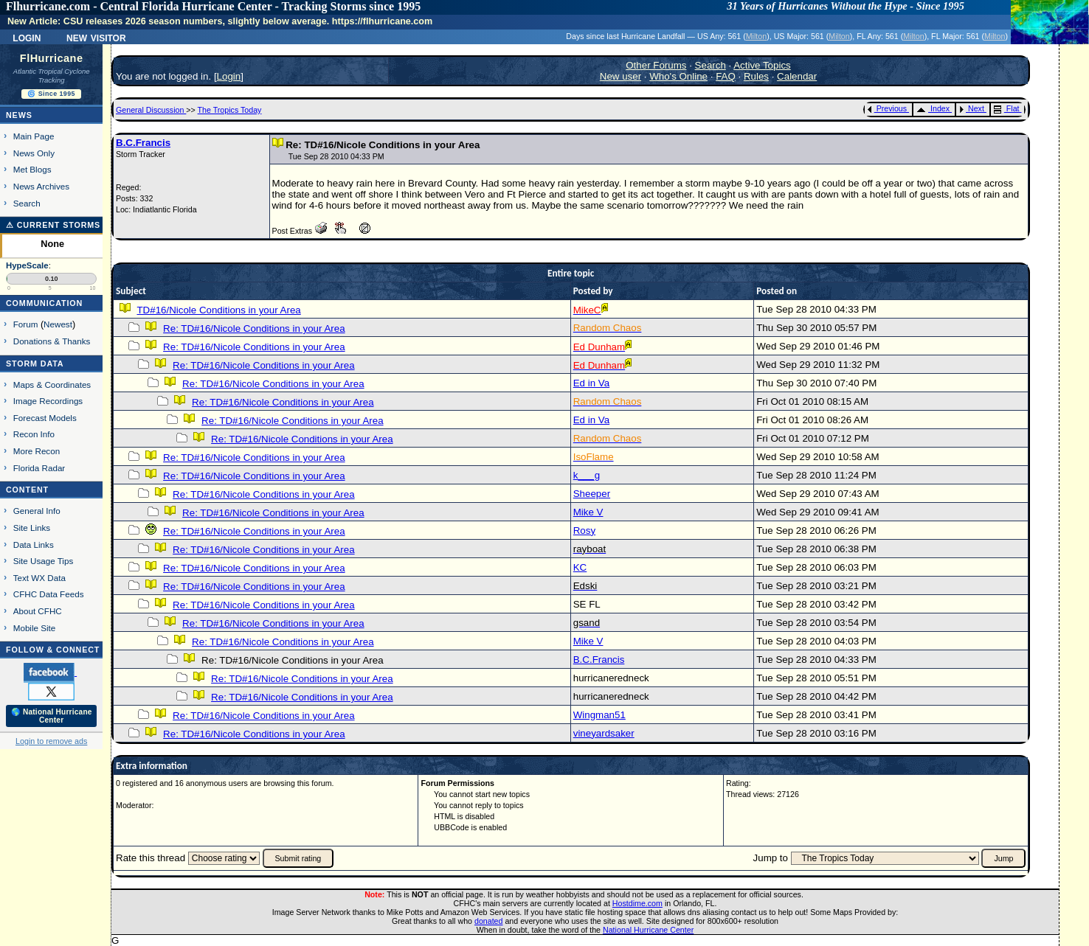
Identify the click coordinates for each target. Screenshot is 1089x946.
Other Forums (656, 65)
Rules (756, 76)
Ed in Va (591, 383)
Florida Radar (39, 468)
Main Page (34, 136)
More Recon (36, 451)
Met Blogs (32, 169)
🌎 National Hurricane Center (51, 716)
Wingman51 (599, 714)
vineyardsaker (604, 733)
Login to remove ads (51, 741)
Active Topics (762, 65)
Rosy (584, 530)
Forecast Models (45, 417)
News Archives (41, 186)
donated (488, 921)
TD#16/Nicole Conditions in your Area (218, 310)
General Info (36, 510)
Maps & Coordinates (52, 384)
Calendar (797, 76)
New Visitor (96, 36)
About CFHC (37, 611)
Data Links (33, 544)
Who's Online (678, 76)
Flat (1007, 108)
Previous (887, 108)
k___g (586, 475)
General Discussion (151, 109)
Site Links (31, 527)
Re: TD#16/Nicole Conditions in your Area (254, 328)
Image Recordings (48, 401)
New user (620, 76)
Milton (756, 36)
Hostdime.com (637, 903)
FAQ (726, 76)
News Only (34, 153)
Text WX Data (39, 577)
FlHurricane (51, 58)
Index (933, 108)
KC (580, 567)
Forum (25, 324)
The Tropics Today (230, 109)
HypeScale (27, 265)
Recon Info (34, 434)
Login (27, 36)
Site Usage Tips (43, 561)
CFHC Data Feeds (48, 594)
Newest (58, 324)
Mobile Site (34, 628)
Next (971, 108)
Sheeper (591, 493)
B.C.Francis (143, 142)
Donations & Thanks (52, 341)
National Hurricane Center (648, 929)
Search (27, 203)
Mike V (588, 512)
